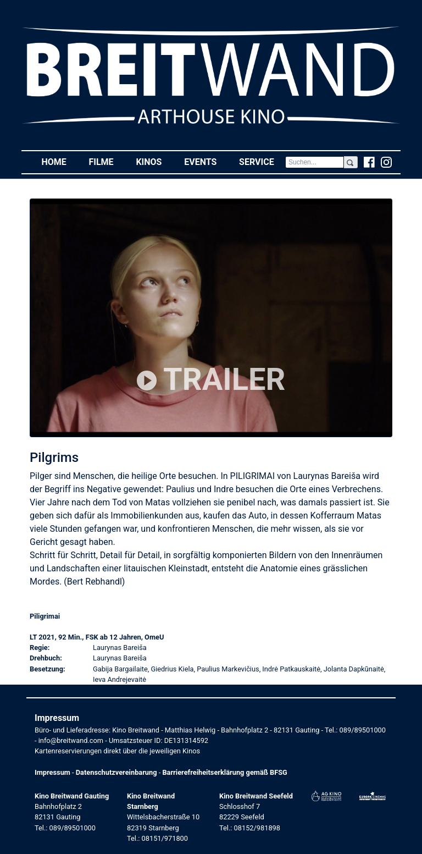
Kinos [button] (154, 161)
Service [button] (262, 161)
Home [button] (59, 161)
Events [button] (206, 161)
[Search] (314, 162)
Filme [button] (106, 161)
